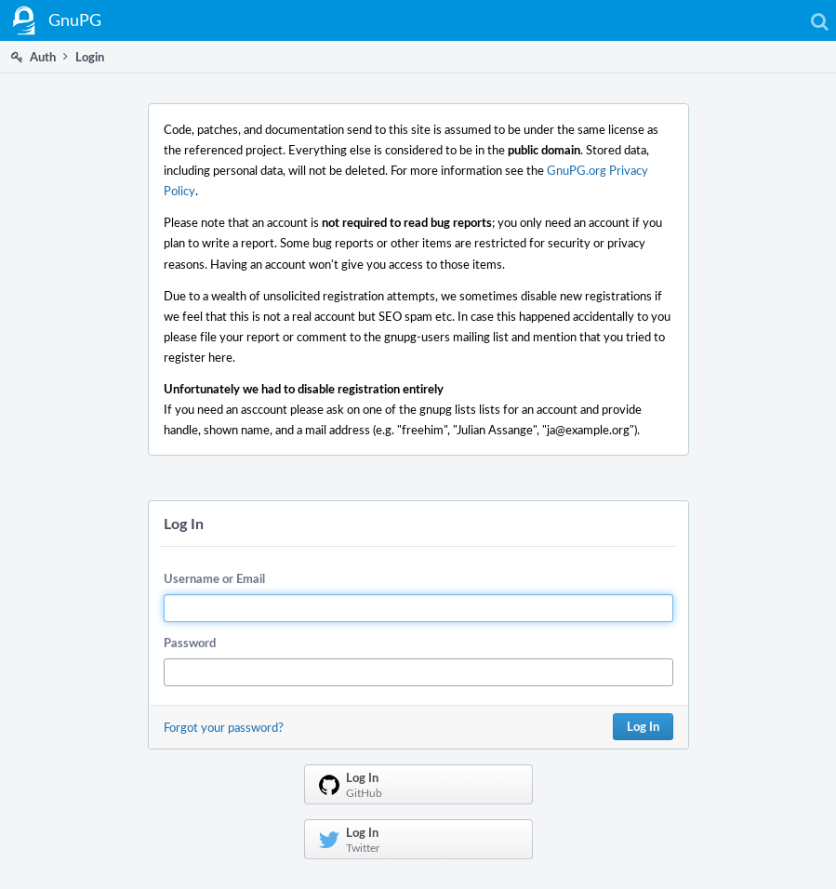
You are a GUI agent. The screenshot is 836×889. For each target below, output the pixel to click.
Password (190, 642)
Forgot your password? (224, 727)
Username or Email (214, 578)
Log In (643, 726)
